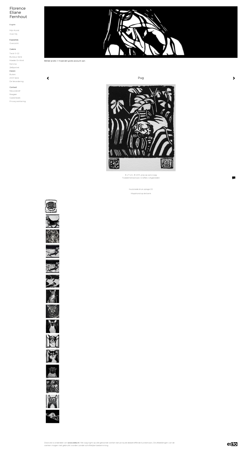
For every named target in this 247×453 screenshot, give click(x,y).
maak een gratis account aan (72, 61)
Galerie (12, 49)
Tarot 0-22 (14, 53)
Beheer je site (50, 61)
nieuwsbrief (14, 91)
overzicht (14, 43)
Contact (13, 87)
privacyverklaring (17, 101)
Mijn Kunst (14, 30)
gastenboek (14, 98)
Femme (13, 64)
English (12, 25)
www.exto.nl (73, 442)
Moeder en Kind (16, 60)
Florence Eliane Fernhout (18, 12)
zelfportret (14, 67)
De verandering (16, 81)
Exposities (13, 40)
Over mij (13, 34)
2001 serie (14, 78)
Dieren (12, 71)
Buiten (12, 74)
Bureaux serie (15, 57)
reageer (13, 94)
